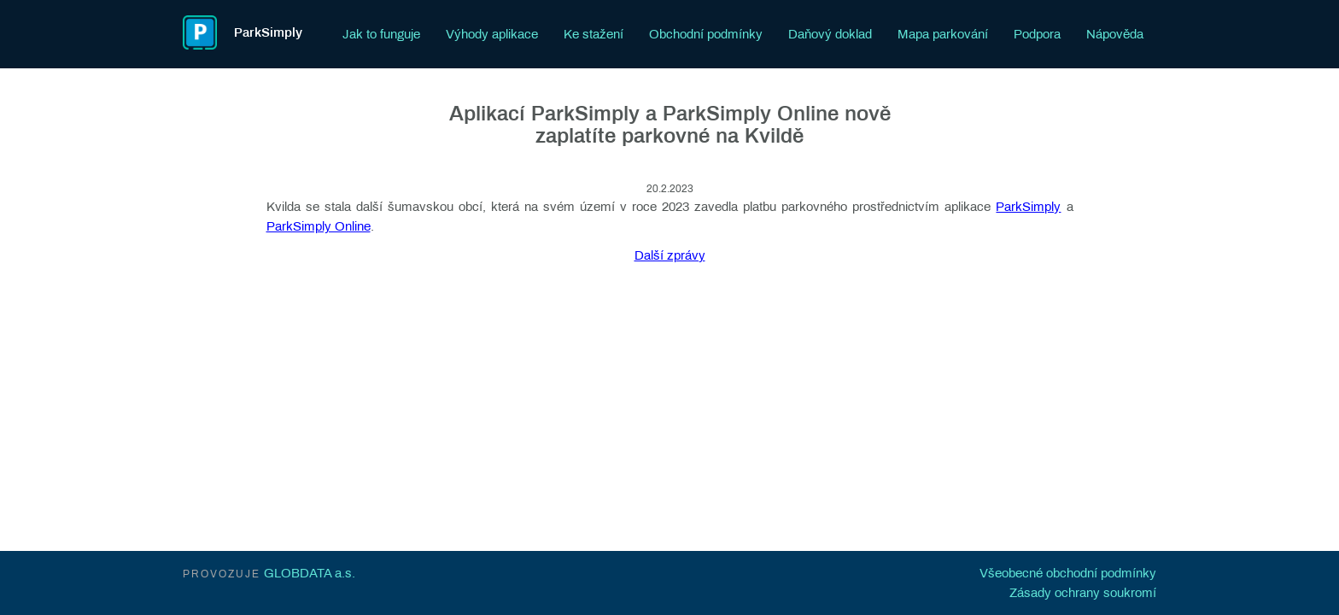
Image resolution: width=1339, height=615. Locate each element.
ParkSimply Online (318, 226)
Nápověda (1114, 34)
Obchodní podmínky (706, 34)
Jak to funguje (381, 34)
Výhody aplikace (492, 34)
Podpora (1037, 34)
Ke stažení (593, 34)
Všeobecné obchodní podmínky (1067, 573)
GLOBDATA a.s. (309, 573)
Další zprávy (669, 255)
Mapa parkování (943, 34)
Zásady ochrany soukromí (1082, 593)
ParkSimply (1028, 207)
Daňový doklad (830, 34)
